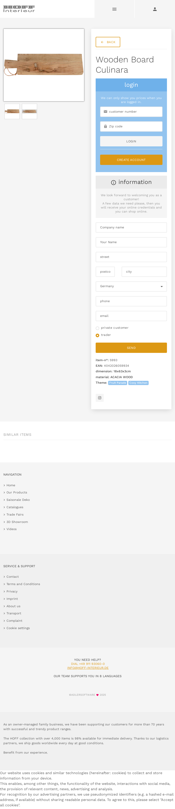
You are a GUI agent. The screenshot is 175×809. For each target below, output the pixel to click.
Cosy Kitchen (138, 382)
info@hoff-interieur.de (88, 668)
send (131, 348)
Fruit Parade (117, 382)
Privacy (11, 591)
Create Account (131, 160)
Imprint (12, 598)
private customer (115, 327)
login (131, 141)
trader (106, 335)
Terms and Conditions (23, 584)
